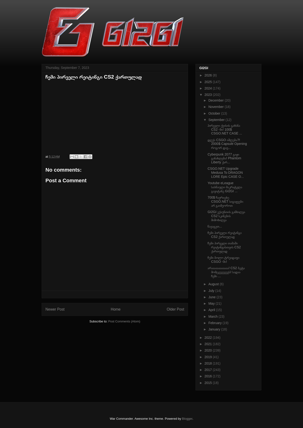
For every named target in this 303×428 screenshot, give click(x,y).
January (214, 329)
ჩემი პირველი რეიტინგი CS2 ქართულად (225, 235)
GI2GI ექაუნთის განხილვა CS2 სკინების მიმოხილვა (226, 216)
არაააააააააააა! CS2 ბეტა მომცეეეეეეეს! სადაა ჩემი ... (226, 272)
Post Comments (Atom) (124, 321)
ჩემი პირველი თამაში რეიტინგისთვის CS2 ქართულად (224, 247)
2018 (209, 363)
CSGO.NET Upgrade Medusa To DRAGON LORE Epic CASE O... (226, 172)
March (213, 316)
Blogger (187, 418)
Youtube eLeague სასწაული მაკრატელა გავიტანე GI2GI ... (225, 187)
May (211, 303)
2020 (209, 350)
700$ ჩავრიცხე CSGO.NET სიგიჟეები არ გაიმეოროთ (225, 201)
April (212, 310)
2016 (209, 376)
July (211, 291)
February (215, 323)
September (216, 120)
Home (116, 309)
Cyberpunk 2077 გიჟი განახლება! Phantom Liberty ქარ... (224, 158)
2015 (209, 383)
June (212, 297)
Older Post (175, 309)
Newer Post (55, 309)
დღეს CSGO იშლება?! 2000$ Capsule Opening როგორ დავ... (227, 144)
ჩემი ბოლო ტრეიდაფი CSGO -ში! (223, 259)
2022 (209, 337)
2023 (209, 95)
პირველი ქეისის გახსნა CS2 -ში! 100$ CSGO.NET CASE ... (225, 129)
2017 (209, 370)
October (214, 113)
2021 (209, 344)
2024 (209, 88)
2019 (209, 357)
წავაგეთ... (215, 226)
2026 (209, 75)
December (216, 100)
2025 (209, 82)
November (216, 107)
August (213, 284)
